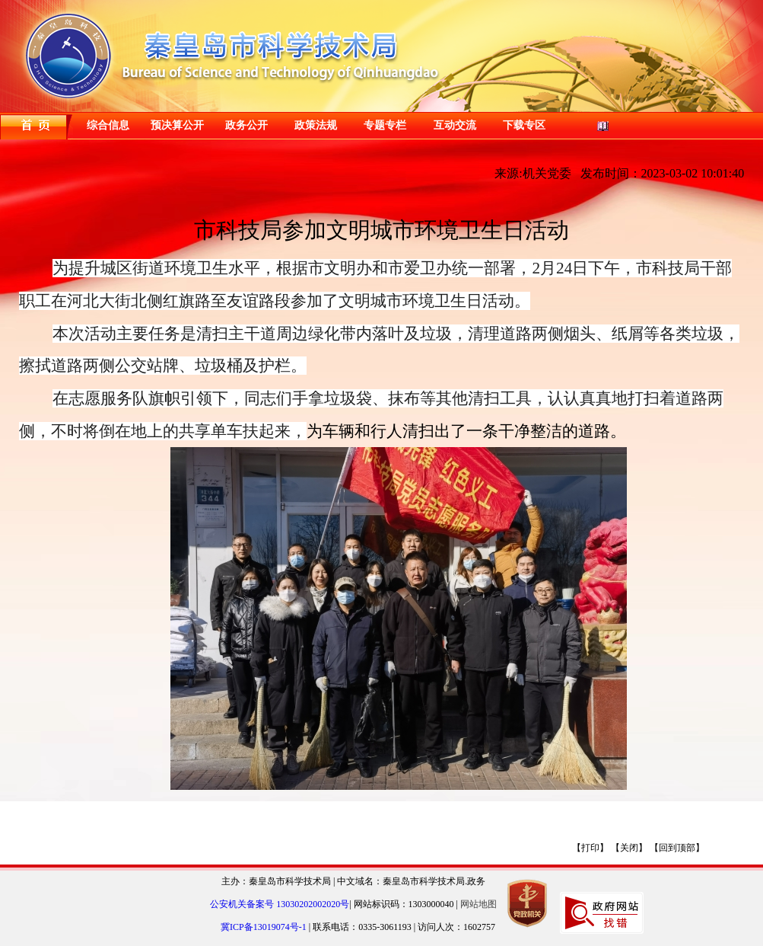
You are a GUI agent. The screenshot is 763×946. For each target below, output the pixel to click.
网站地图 (478, 904)
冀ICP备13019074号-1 (265, 927)
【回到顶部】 (677, 847)
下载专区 (524, 125)
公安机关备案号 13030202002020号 (279, 904)
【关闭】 (629, 847)
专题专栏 (385, 125)
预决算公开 (177, 125)
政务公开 (246, 125)
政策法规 (315, 125)
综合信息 (108, 125)
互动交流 (455, 125)
